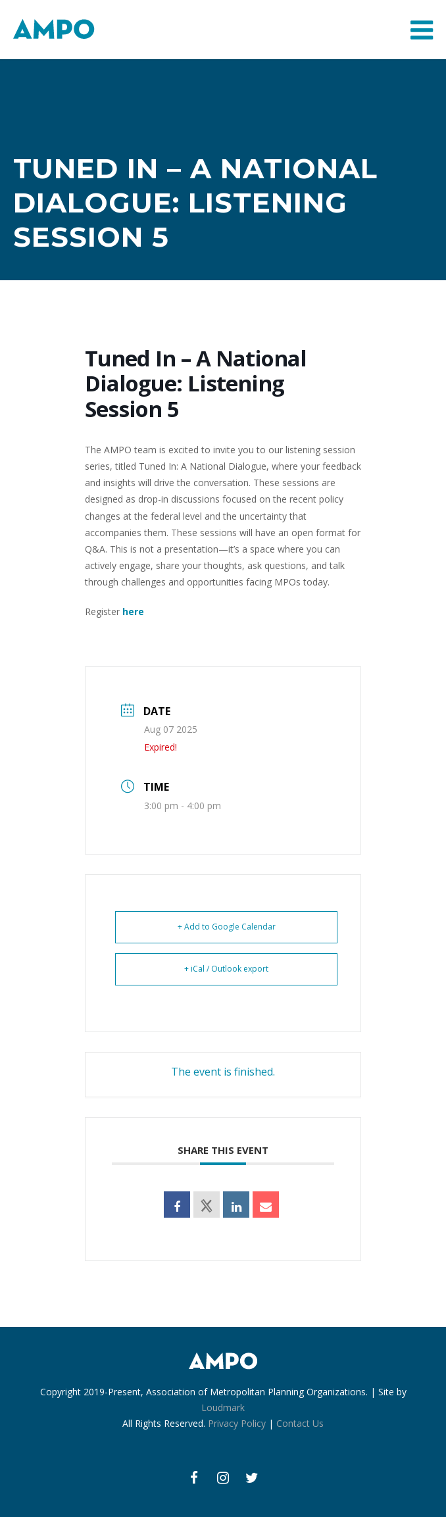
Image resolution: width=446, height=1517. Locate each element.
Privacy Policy (237, 1423)
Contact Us (300, 1423)
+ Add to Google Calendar (227, 926)
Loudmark (223, 1407)
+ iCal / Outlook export (226, 968)
